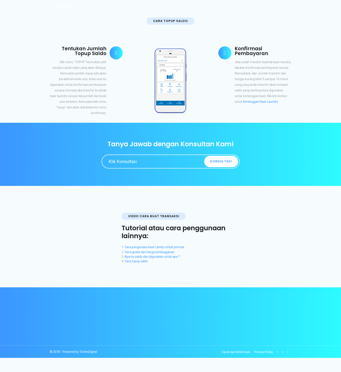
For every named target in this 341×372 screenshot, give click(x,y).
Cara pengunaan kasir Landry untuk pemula (154, 247)
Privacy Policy (263, 352)
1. (123, 247)
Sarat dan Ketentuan (236, 352)
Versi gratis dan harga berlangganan (149, 252)
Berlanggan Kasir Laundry (260, 101)
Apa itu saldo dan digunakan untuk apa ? (152, 256)
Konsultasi (221, 161)
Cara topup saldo (136, 261)
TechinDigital (62, 6)
